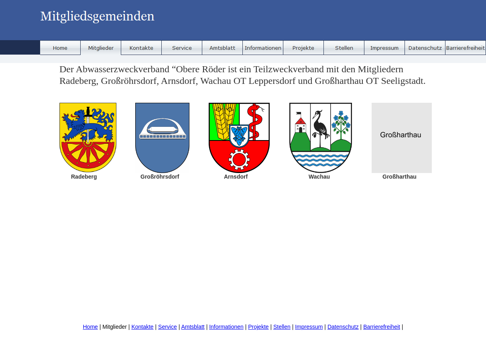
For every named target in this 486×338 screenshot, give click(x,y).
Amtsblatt (192, 327)
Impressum (309, 327)
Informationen (226, 327)
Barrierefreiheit (381, 327)
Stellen (282, 327)
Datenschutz (343, 327)
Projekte (258, 327)
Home (90, 327)
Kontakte (142, 327)
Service (167, 327)
